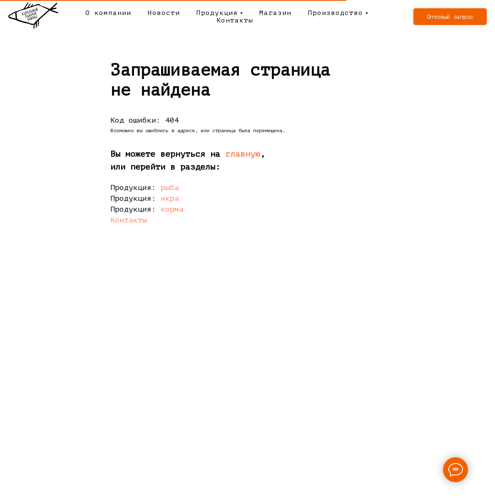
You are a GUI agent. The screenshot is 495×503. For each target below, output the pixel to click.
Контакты (234, 20)
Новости (164, 13)
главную (242, 154)
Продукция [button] (217, 13)
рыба (170, 187)
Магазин (275, 13)
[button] (450, 16)
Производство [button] (335, 13)
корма (172, 209)
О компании (108, 13)
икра (170, 198)
